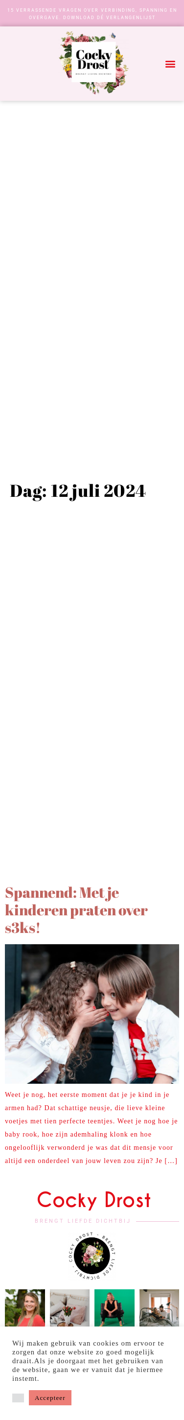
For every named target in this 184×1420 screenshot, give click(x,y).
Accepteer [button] (50, 1397)
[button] (170, 64)
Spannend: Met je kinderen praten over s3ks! (76, 909)
